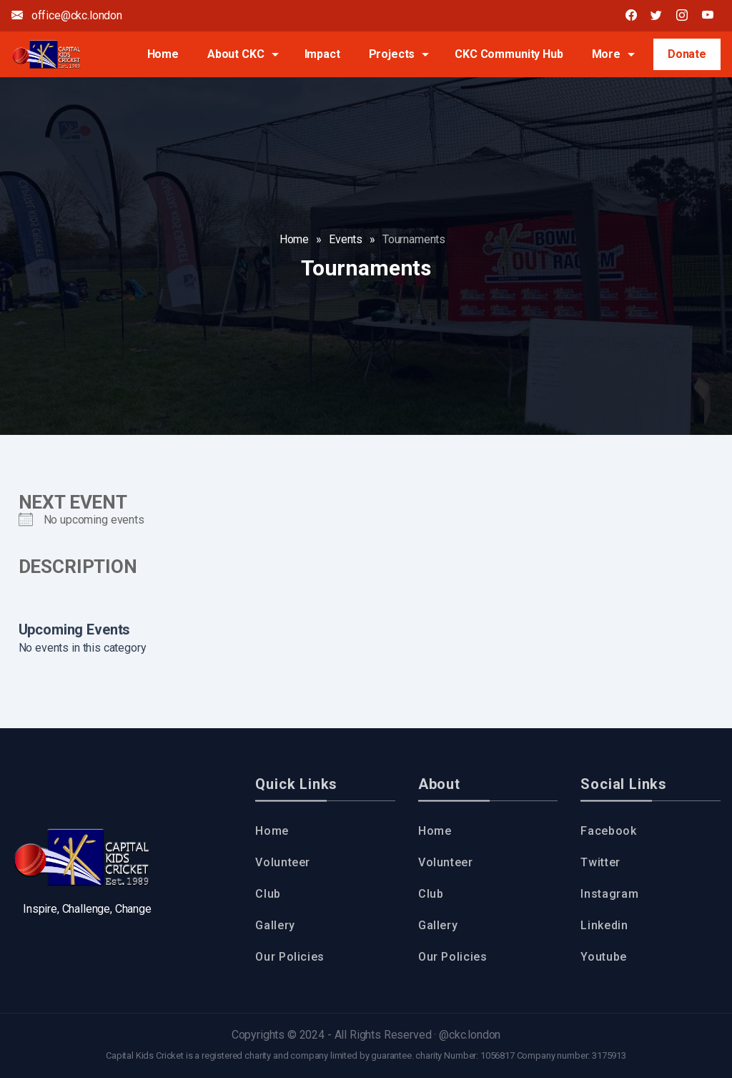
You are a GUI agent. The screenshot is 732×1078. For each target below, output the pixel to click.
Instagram (609, 894)
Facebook (608, 831)
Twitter (600, 862)
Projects (392, 54)
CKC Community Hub (509, 54)
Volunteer (282, 862)
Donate (687, 54)
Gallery (275, 925)
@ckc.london (469, 1035)
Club (268, 894)
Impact (322, 54)
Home (163, 54)
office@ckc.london (66, 15)
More (606, 54)
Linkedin (604, 925)
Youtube (603, 957)
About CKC (235, 54)
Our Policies (290, 957)
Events (345, 239)
